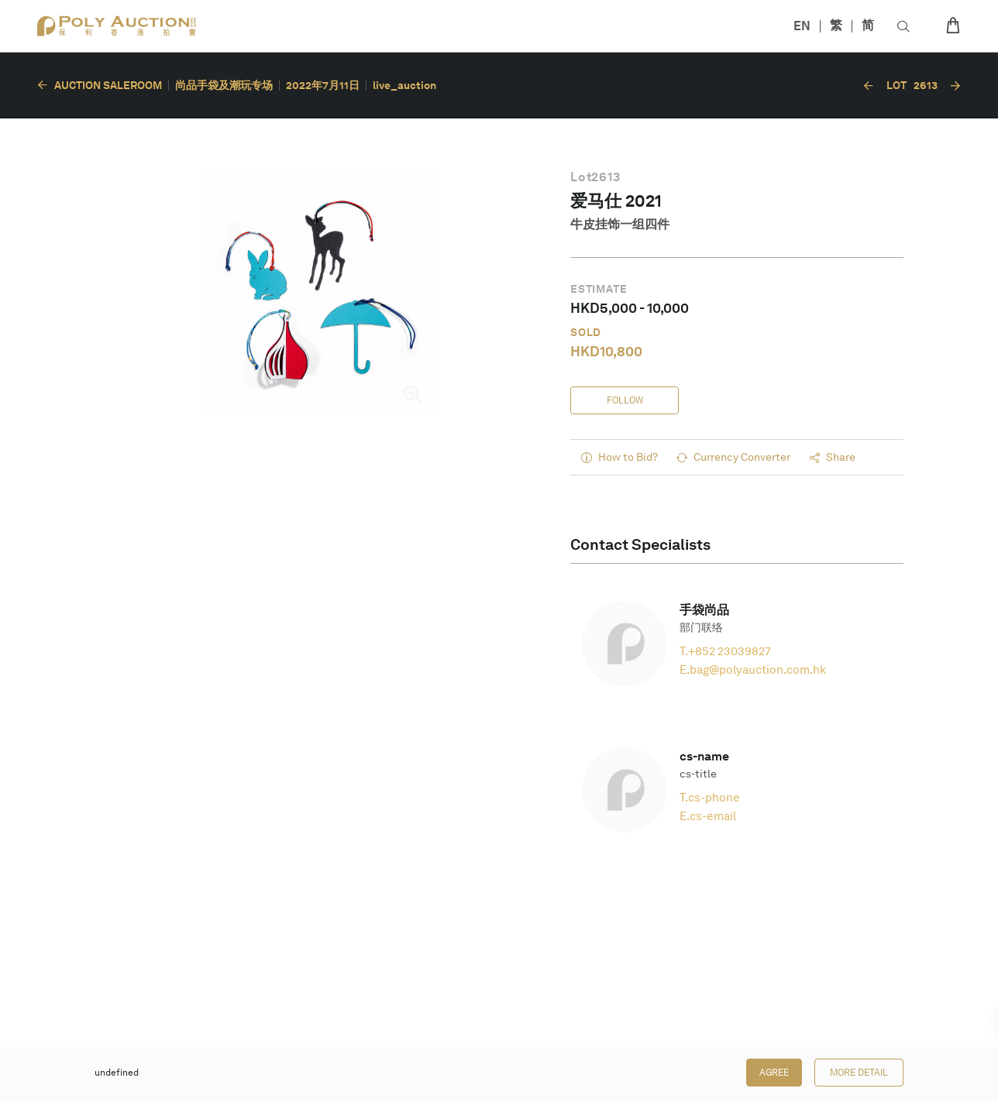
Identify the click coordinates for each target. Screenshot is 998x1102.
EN (801, 26)
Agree (774, 1072)
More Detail (859, 1072)
